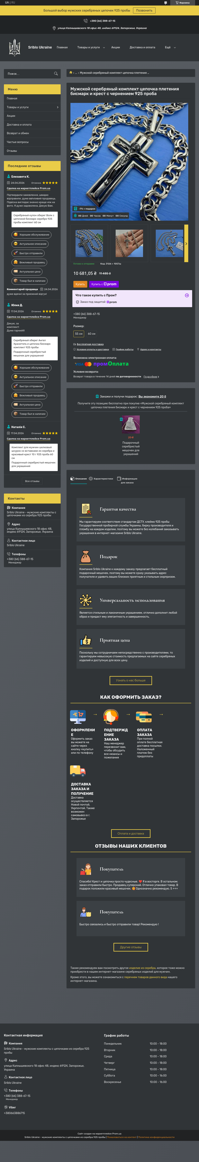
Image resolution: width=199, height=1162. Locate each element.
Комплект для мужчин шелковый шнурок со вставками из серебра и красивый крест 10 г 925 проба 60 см (33, 453)
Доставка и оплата (142, 47)
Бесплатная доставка (90, 344)
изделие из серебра (142, 968)
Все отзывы (32, 481)
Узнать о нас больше (131, 680)
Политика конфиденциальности (156, 1137)
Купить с (104, 284)
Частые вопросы (18, 142)
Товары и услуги (88, 47)
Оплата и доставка (131, 833)
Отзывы (12, 151)
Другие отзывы (130, 947)
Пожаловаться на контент (122, 1137)
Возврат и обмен (18, 133)
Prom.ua (116, 1133)
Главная (62, 47)
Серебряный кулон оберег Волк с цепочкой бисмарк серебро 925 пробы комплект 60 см (34, 219)
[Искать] (56, 73)
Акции (115, 47)
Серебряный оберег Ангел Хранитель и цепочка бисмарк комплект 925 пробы (32, 344)
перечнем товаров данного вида (145, 977)
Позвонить (144, 10)
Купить (80, 284)
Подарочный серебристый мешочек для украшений (30, 353)
